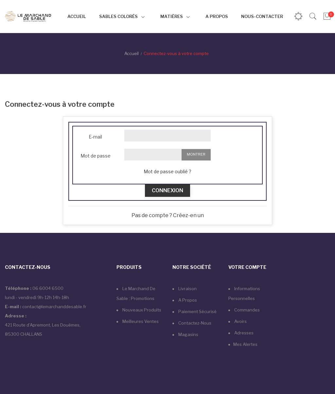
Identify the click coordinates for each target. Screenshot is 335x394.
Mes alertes (245, 344)
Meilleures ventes (140, 321)
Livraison (187, 288)
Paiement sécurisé (197, 311)
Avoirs (240, 321)
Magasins (187, 334)
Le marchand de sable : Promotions (135, 293)
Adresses (243, 332)
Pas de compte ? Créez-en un (168, 215)
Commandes (246, 309)
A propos (187, 300)
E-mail (95, 137)
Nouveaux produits (141, 309)
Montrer (196, 154)
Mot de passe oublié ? (167, 171)
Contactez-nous (194, 323)
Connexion (167, 190)
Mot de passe (95, 156)
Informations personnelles (244, 293)
